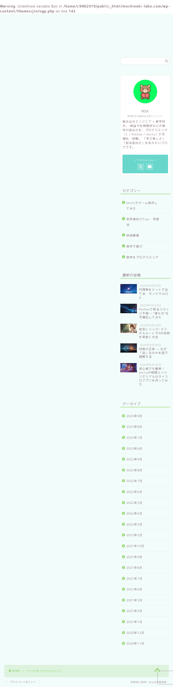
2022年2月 (134, 535)
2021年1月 (134, 622)
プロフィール (81, 46)
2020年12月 (135, 633)
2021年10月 (135, 546)
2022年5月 (134, 503)
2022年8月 (134, 470)
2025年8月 (134, 427)
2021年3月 (134, 611)
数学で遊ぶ (26, 261)
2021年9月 (134, 557)
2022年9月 (134, 459)
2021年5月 (134, 600)
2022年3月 (134, 524)
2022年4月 (134, 513)
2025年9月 (134, 416)
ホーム (56, 46)
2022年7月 (134, 481)
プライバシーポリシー (23, 682)
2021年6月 (134, 589)
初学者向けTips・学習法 (37, 250)
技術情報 (24, 255)
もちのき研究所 (87, 27)
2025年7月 (134, 438)
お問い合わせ (111, 46)
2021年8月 (134, 568)
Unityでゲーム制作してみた (40, 244)
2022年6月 (134, 492)
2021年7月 (134, 578)
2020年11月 (135, 643)
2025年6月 (134, 448)
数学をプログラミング (35, 267)
